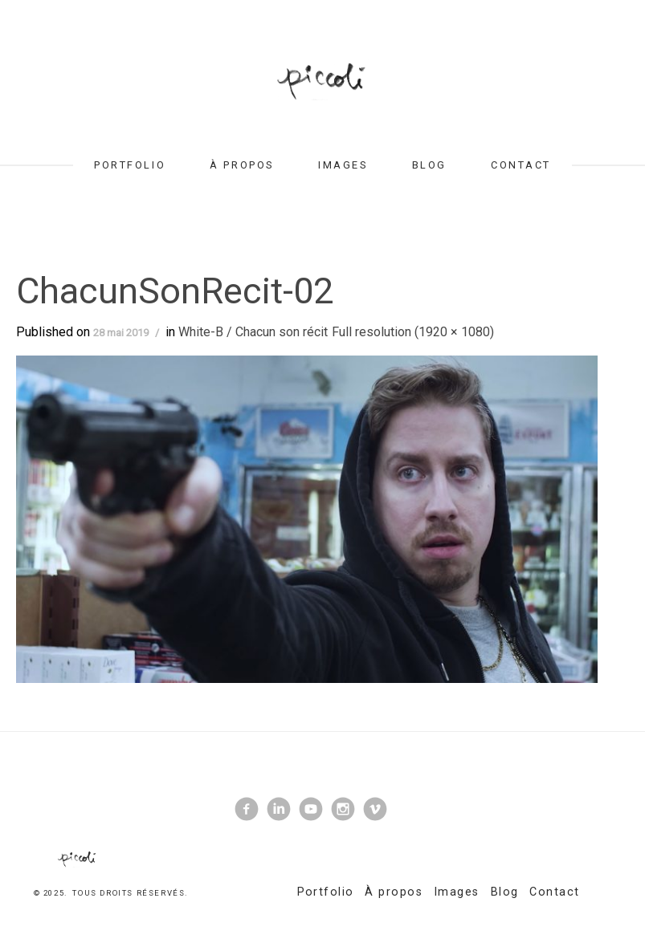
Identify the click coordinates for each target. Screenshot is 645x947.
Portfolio (129, 165)
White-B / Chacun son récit (253, 331)
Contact (521, 165)
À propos (241, 165)
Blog (429, 165)
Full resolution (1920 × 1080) (413, 331)
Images (342, 165)
